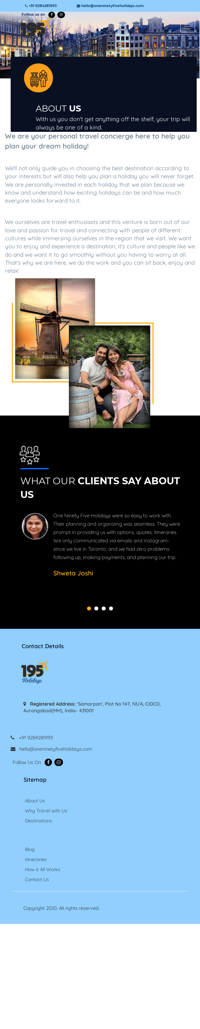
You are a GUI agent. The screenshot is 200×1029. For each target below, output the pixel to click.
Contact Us (37, 879)
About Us (35, 801)
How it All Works (42, 869)
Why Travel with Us (46, 811)
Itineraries (36, 859)
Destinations (38, 821)
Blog (30, 849)
